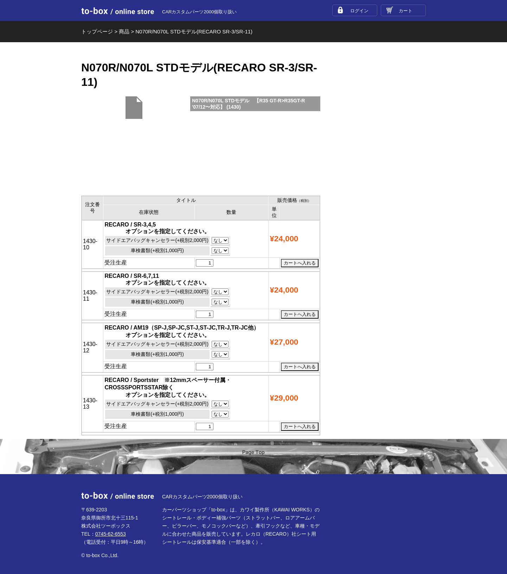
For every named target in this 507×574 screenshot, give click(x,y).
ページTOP (253, 457)
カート (405, 10)
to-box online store (117, 10)
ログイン (359, 10)
